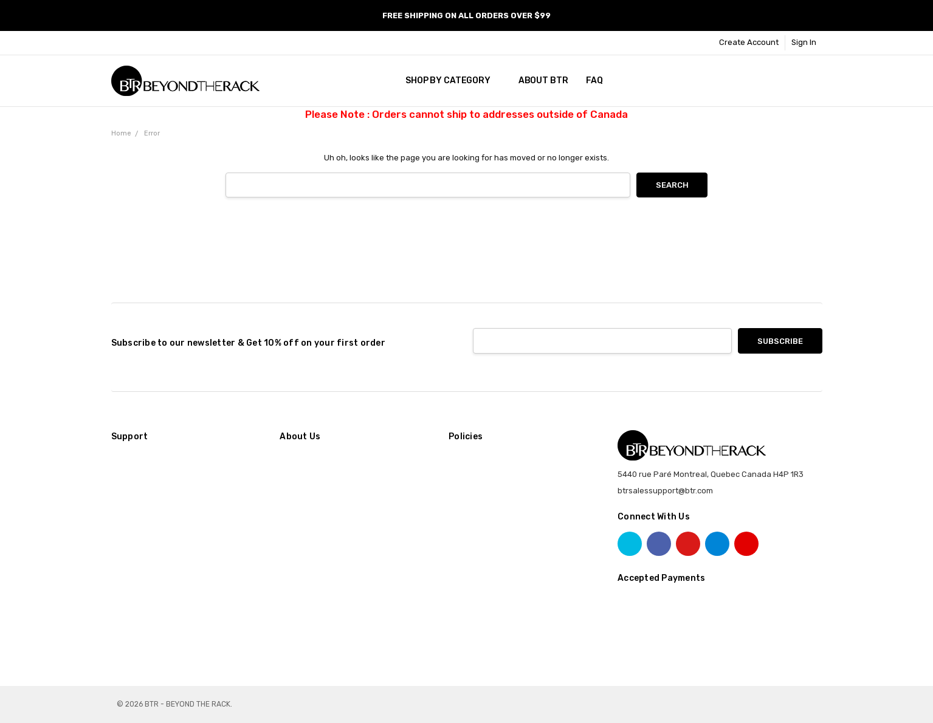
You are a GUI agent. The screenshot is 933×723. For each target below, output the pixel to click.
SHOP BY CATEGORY (452, 80)
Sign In (803, 42)
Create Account (749, 42)
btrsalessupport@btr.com (665, 490)
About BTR (543, 80)
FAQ (594, 80)
